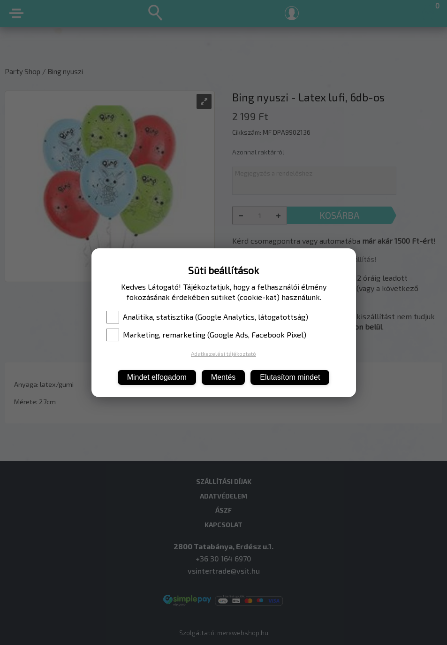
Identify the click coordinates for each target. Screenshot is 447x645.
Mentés (223, 377)
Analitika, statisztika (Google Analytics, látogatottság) (207, 317)
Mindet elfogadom (157, 377)
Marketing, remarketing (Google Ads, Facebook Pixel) (206, 334)
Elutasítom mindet (290, 377)
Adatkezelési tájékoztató (223, 353)
